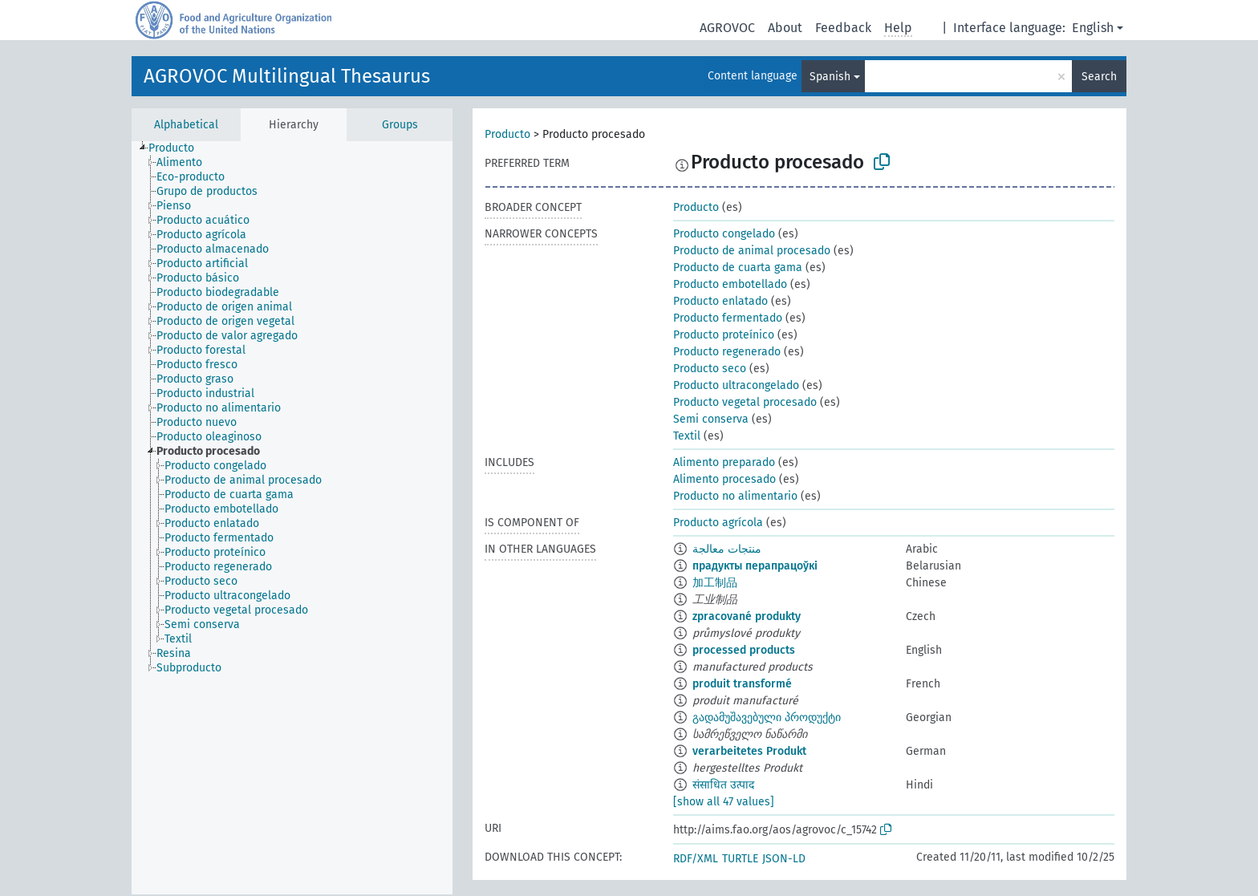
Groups (400, 125)
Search (1099, 76)
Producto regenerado (727, 352)
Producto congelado (724, 234)
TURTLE (740, 859)
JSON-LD (784, 859)
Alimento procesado (724, 479)
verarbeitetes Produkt (749, 751)
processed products (743, 650)
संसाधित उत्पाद (723, 785)
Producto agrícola (718, 522)
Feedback (843, 27)
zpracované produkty (746, 616)
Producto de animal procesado (751, 250)
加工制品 (714, 583)
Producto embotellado (730, 284)
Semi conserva (711, 419)
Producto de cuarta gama (737, 267)
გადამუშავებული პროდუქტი (766, 717)
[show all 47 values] (723, 802)
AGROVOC (727, 27)
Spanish (830, 76)
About (785, 27)
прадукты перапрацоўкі (755, 566)
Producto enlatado (720, 301)
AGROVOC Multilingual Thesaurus (287, 76)
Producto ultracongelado (736, 385)
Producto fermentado (727, 318)
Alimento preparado (724, 462)
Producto (507, 134)
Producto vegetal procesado (745, 402)
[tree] (292, 517)
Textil (686, 436)
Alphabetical (186, 125)
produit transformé (742, 684)
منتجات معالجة (726, 549)
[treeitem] (178, 148)
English (1093, 27)
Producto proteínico (723, 335)
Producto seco (709, 368)
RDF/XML (695, 859)
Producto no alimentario (735, 496)
